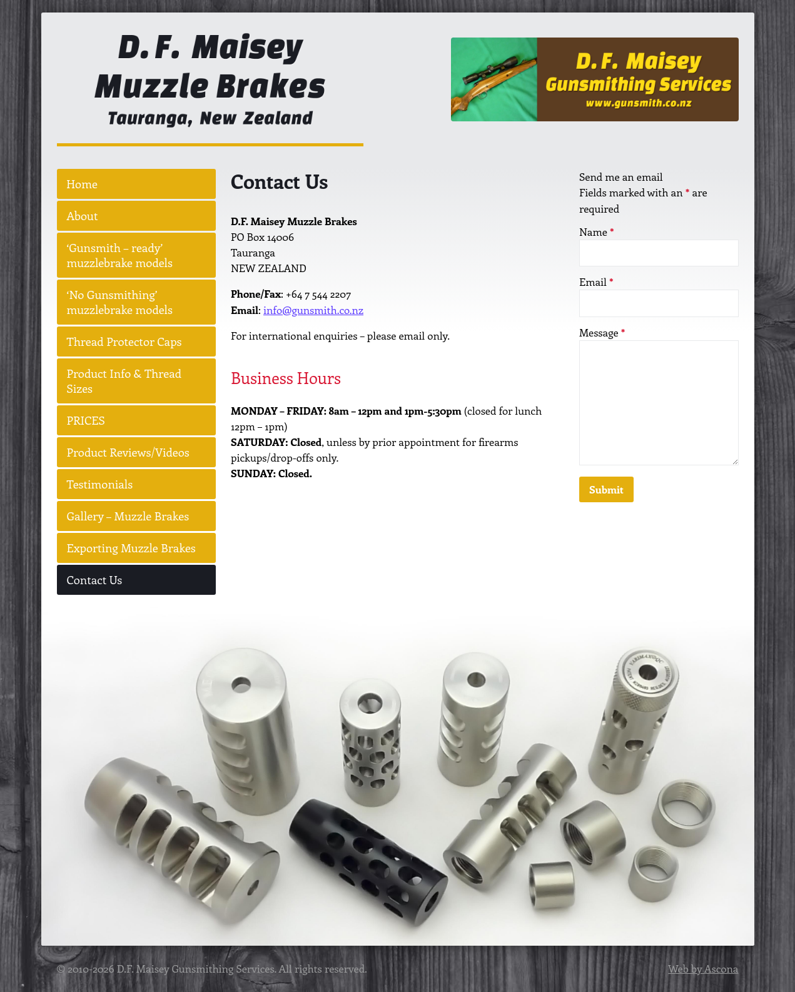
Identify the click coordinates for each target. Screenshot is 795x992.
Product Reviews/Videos (128, 452)
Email (596, 282)
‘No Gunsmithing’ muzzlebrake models (120, 302)
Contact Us (95, 580)
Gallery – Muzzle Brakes (128, 516)
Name (596, 231)
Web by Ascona (703, 969)
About (82, 216)
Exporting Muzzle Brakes (131, 548)
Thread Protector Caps (124, 342)
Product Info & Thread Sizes (124, 381)
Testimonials (100, 484)
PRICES (86, 420)
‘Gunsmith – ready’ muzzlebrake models (120, 255)
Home (82, 184)
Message (602, 332)
